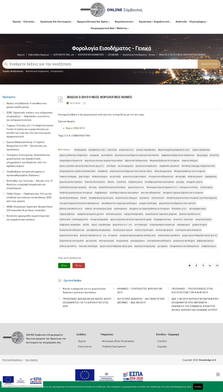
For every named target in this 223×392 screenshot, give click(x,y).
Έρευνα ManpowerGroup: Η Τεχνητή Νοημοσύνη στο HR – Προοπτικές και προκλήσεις (27, 146)
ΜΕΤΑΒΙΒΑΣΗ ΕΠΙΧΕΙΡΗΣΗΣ (99, 230)
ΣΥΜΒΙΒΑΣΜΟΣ (101, 192)
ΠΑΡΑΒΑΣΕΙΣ (211, 176)
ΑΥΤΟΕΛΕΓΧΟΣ (141, 224)
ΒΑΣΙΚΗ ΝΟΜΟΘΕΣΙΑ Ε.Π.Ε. (71, 208)
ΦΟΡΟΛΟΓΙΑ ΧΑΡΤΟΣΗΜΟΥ (134, 176)
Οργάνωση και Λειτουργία (56, 21)
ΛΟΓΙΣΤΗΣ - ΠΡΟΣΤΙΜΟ (183, 219)
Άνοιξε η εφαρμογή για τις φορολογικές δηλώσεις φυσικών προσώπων (84, 290)
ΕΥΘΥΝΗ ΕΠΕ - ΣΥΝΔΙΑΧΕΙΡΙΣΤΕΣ (74, 219)
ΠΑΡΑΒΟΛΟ (103, 171)
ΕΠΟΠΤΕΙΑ (214, 155)
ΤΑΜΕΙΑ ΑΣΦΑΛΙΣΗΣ (201, 150)
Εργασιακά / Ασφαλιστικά (155, 21)
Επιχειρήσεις (57, 71)
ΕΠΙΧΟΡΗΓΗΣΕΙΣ (137, 241)
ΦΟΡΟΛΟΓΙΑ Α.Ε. (126, 150)
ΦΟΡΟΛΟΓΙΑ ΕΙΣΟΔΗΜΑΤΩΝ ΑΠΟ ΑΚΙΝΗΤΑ (177, 203)
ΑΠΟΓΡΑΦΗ (180, 176)
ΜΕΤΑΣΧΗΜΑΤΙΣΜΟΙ (197, 208)
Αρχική (20, 54)
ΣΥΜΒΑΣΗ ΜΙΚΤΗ (135, 182)
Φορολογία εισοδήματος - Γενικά (139, 54)
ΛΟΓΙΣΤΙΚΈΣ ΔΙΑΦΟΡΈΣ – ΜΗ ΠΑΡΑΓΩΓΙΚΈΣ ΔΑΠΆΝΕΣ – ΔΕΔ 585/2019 (141, 300)
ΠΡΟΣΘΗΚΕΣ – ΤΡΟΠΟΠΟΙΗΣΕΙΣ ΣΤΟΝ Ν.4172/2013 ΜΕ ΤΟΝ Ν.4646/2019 (192, 290)
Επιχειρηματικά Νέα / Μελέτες (110, 28)
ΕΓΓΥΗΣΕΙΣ (144, 198)
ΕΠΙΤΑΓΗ (93, 187)
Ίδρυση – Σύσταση (24, 21)
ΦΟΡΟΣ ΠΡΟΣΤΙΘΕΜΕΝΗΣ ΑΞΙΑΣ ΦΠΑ (116, 246)
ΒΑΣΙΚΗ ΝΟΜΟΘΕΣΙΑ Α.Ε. (190, 214)
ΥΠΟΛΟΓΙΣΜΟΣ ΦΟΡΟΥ (123, 230)
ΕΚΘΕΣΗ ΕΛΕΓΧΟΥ (100, 176)
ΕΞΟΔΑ (86, 224)
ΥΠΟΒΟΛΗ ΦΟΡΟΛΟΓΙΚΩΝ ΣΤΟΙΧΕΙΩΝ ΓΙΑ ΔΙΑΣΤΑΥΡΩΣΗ (192, 198)
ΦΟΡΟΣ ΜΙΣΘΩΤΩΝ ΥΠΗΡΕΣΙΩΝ (74, 155)
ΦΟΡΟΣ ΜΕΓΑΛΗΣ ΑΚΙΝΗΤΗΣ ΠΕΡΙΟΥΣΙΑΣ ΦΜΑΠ (130, 219)
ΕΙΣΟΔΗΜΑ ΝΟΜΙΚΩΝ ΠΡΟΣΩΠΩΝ (124, 192)
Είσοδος (162, 341)
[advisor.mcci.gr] (217, 265)
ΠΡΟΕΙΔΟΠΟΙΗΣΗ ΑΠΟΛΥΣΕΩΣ (112, 187)
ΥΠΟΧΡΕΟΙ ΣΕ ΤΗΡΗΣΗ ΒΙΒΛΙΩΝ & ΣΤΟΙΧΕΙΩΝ (149, 208)
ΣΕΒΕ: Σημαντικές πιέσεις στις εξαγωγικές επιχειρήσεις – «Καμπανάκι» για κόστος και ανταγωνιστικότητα (30, 116)
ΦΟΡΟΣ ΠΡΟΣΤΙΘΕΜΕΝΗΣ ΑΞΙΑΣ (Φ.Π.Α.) (199, 235)
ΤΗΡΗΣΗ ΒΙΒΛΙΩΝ (67, 214)
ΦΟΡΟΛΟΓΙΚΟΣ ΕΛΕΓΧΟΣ (126, 198)
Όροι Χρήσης (31, 360)
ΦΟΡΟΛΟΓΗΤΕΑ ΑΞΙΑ (69, 235)
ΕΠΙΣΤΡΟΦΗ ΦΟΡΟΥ (164, 230)
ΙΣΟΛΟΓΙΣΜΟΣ (206, 187)
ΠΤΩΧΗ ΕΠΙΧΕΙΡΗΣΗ (99, 219)
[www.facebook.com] (196, 265)
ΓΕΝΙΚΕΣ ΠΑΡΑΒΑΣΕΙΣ (146, 150)
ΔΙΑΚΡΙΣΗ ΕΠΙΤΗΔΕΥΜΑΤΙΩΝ (72, 230)
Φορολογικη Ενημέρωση (37, 71)
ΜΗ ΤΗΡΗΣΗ (162, 246)
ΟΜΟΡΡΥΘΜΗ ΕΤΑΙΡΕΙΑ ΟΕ (71, 160)
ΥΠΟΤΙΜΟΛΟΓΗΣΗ (106, 241)
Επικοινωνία (84, 346)
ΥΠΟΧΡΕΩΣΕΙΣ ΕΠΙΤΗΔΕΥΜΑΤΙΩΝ (184, 246)
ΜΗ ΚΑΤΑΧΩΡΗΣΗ (125, 166)
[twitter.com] (189, 265)
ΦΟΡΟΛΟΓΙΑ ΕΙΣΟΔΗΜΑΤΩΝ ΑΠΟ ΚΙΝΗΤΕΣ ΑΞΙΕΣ (131, 171)
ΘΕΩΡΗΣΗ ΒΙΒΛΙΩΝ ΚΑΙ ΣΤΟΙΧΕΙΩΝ (189, 171)
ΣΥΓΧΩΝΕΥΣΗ (122, 241)
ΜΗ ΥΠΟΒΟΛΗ (107, 155)
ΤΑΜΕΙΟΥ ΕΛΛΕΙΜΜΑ (68, 176)
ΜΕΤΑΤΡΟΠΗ (91, 241)
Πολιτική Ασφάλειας (12, 360)
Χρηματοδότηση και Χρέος (93, 21)
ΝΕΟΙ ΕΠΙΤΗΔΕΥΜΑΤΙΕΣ (151, 192)
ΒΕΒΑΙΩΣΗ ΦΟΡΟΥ (205, 241)
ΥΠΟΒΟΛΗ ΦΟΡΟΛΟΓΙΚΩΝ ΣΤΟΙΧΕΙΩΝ (76, 192)
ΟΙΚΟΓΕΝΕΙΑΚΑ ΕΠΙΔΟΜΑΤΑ (159, 241)
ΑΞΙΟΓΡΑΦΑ (202, 155)
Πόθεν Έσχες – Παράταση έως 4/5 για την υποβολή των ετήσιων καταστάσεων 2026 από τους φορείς (29, 197)
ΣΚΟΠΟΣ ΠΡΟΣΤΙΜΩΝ (144, 230)
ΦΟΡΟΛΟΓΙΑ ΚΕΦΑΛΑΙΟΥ (146, 166)
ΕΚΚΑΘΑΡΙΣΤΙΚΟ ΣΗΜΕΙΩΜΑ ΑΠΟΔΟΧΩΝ (119, 203)
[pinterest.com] (203, 265)
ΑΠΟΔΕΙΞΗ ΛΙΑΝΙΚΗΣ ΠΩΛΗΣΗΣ (73, 187)
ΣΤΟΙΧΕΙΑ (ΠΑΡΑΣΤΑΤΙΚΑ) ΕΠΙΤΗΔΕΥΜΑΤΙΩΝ (79, 203)
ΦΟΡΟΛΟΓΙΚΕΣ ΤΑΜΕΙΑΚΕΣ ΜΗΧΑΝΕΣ (161, 214)
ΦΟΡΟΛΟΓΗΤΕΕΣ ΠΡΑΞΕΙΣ (71, 182)
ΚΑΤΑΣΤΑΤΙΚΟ (158, 198)
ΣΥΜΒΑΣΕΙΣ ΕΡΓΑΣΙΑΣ (169, 166)
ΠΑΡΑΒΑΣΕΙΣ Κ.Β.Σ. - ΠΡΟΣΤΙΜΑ (103, 150)
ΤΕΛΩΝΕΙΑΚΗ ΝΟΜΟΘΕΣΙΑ (169, 235)
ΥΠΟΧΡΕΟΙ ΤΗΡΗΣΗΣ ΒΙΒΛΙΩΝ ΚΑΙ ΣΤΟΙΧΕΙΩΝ (183, 192)
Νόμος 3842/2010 (75, 128)
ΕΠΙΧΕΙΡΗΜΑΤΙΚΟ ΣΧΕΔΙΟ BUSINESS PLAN (78, 171)
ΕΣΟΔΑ (83, 198)
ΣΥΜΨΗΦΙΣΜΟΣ (183, 224)
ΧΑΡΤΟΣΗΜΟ (84, 176)
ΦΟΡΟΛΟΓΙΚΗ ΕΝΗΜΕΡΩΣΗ (91, 54)
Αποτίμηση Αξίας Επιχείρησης (118, 341)
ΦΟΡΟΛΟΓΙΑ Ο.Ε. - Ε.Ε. (122, 224)
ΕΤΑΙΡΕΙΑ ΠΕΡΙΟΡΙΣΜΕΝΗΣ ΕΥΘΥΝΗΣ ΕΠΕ (137, 235)
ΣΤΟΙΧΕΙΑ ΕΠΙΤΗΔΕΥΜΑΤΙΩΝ (160, 176)
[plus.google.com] (210, 265)
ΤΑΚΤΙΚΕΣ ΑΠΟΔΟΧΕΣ (88, 246)
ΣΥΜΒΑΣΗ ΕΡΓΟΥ (208, 246)
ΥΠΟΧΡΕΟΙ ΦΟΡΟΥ (194, 182)
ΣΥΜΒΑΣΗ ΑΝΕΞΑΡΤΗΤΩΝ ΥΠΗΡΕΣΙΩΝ (178, 155)
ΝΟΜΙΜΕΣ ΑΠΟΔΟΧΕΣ (148, 203)
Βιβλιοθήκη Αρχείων (38, 54)
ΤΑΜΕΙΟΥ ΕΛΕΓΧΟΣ (190, 160)
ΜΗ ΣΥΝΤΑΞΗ (115, 176)
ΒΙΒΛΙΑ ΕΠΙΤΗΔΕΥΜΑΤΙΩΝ (136, 160)
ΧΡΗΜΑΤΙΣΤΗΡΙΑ (199, 224)
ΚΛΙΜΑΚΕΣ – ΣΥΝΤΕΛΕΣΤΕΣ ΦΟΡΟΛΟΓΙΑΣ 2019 (140, 290)
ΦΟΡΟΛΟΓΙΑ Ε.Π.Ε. (136, 187)
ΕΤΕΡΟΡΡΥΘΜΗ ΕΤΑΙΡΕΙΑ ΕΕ (162, 224)
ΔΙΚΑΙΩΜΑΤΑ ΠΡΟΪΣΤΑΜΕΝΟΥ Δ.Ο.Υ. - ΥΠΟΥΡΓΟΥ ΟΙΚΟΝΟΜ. (172, 187)
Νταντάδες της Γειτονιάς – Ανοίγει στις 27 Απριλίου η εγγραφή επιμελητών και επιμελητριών (30, 184)
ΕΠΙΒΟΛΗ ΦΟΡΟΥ (195, 176)
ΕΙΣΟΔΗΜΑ (113, 54)
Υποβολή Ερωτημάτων (114, 346)
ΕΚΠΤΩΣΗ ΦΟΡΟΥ (114, 214)
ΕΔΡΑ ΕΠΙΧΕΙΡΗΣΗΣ (163, 171)
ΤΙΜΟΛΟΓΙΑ (121, 182)
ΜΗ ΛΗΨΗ (180, 182)
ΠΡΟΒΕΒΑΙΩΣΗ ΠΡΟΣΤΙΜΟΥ (101, 198)
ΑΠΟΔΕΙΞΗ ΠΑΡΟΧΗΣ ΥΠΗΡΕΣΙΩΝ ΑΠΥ (198, 166)
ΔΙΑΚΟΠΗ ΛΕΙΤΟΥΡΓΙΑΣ (95, 182)
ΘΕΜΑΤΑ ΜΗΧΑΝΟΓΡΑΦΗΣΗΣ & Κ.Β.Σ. (174, 150)
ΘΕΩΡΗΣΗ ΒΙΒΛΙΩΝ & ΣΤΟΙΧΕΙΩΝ (164, 160)
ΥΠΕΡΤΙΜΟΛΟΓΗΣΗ (203, 219)
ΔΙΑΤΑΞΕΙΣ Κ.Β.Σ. (179, 208)
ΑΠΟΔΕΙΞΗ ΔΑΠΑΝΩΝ (69, 198)
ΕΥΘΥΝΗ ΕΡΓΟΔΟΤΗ (68, 246)
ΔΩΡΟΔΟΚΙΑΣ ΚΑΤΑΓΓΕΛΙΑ (72, 241)
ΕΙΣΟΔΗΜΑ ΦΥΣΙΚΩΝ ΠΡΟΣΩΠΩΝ (159, 182)
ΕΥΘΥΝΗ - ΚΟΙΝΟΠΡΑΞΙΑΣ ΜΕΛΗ (98, 208)
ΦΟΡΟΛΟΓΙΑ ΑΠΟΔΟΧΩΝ (184, 241)
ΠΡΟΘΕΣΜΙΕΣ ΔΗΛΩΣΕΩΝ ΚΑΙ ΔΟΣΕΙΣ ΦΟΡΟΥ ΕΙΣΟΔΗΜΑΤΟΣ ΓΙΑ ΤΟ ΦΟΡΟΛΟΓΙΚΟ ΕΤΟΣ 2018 (87, 302)
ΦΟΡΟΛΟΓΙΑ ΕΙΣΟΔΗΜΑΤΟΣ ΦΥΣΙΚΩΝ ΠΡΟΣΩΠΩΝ (137, 155)
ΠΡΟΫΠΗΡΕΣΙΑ (120, 208)
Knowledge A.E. (208, 360)
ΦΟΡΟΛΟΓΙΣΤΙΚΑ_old (63, 54)
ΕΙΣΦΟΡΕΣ (94, 155)
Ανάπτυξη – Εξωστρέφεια (191, 21)
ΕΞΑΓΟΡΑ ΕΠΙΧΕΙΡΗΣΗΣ (144, 246)
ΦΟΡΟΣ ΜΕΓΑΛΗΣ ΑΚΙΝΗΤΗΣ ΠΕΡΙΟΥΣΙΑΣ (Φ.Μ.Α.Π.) (82, 166)
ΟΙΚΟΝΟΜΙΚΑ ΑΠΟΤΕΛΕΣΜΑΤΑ (188, 230)
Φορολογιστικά (124, 21)
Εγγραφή (162, 346)
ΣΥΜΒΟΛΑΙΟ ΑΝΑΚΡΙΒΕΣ (70, 224)
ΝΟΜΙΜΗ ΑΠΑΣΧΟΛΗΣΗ (133, 214)
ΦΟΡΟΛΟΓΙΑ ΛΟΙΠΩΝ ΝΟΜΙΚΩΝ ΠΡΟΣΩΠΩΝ (104, 160)
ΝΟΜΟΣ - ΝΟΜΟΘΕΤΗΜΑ (100, 224)
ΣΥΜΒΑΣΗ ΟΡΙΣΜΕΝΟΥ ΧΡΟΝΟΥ (90, 214)
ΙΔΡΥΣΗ (110, 182)
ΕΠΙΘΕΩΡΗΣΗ (80, 150)
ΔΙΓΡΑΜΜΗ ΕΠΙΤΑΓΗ (162, 219)
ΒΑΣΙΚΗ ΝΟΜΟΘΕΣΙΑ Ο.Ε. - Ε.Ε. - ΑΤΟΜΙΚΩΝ (98, 235)
